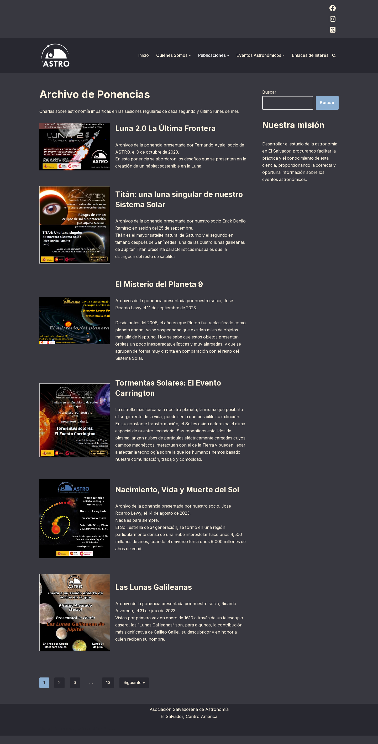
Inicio (143, 55)
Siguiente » (134, 691)
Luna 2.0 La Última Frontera (165, 128)
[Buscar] (334, 55)
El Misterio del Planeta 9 (159, 284)
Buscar (269, 92)
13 (108, 691)
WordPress (104, 737)
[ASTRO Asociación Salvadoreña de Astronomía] (55, 55)
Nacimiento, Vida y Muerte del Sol (177, 497)
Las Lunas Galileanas (153, 595)
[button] (190, 55)
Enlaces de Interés (310, 55)
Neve (44, 737)
